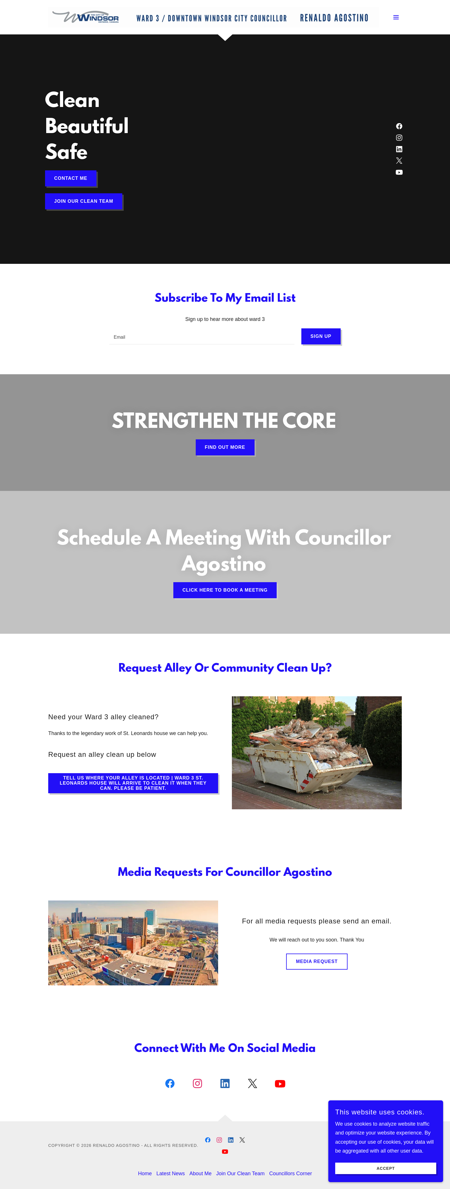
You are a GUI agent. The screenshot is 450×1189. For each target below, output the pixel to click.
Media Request (317, 961)
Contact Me (70, 178)
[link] (213, 17)
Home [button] (145, 1173)
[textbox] (201, 336)
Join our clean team (83, 201)
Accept (386, 1176)
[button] (396, 17)
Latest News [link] (170, 1173)
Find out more (225, 447)
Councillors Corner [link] (290, 1173)
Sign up (321, 336)
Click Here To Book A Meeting (225, 590)
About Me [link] (200, 1173)
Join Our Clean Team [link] (240, 1173)
